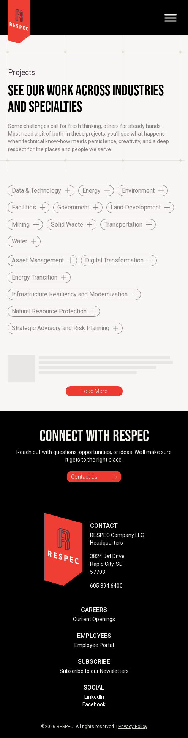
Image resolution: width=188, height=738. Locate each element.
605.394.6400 (106, 586)
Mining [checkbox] (21, 224)
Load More (94, 391)
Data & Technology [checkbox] (36, 190)
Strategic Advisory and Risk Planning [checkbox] (60, 328)
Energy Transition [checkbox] (34, 277)
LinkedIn (94, 697)
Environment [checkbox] (138, 190)
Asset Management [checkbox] (38, 260)
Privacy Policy (132, 726)
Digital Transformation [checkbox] (114, 260)
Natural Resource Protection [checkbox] (49, 311)
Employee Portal (94, 645)
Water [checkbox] (19, 241)
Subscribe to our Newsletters (94, 671)
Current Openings (94, 619)
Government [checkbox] (73, 207)
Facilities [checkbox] (24, 207)
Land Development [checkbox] (136, 207)
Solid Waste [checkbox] (67, 224)
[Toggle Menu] (170, 17)
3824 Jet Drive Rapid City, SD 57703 (107, 564)
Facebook (94, 704)
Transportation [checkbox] (123, 224)
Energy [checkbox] (91, 190)
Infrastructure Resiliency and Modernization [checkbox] (70, 294)
